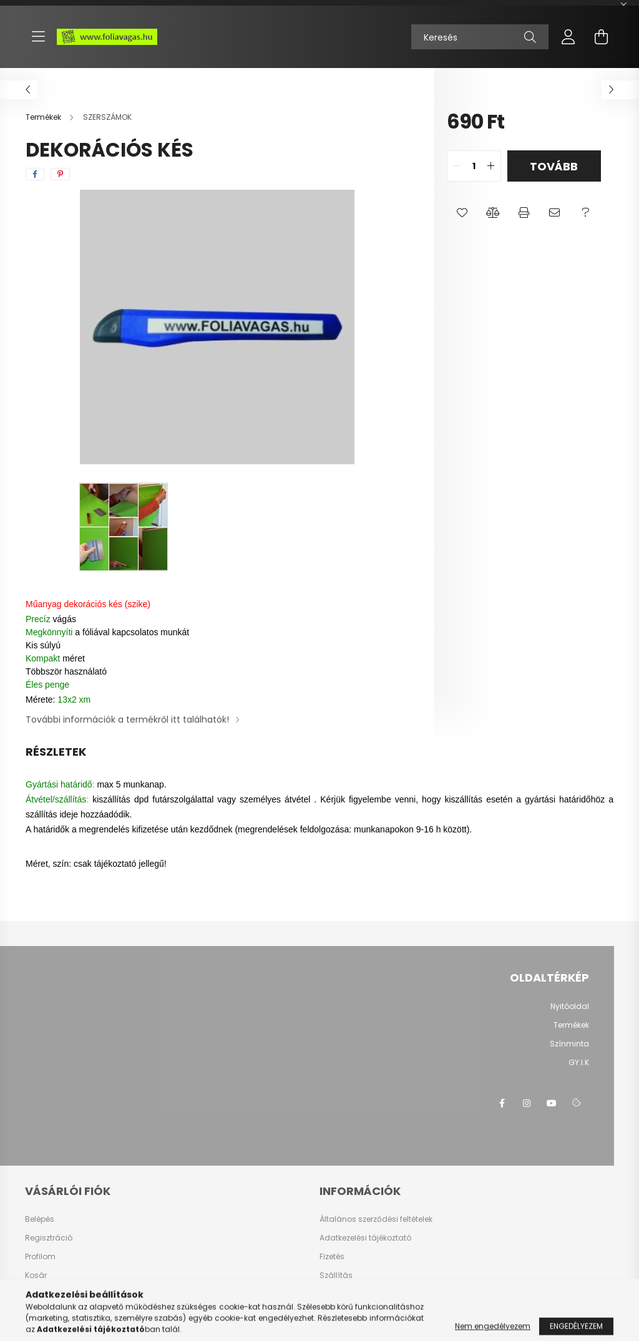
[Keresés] (480, 36)
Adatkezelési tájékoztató (365, 1238)
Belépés (39, 1219)
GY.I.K (578, 1062)
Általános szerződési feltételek (376, 1219)
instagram (526, 1103)
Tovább (554, 166)
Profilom (40, 1256)
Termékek (571, 1025)
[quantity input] (474, 166)
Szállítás (336, 1275)
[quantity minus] (456, 166)
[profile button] (568, 36)
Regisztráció (48, 1238)
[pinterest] (60, 174)
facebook (501, 1103)
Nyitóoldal (569, 1006)
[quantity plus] (491, 166)
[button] (462, 212)
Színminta (569, 1043)
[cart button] (600, 36)
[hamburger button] (38, 36)
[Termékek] (44, 117)
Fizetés (332, 1256)
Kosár (36, 1275)
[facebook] (35, 174)
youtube (551, 1103)
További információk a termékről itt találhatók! (127, 719)
